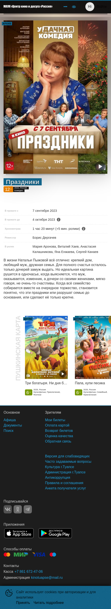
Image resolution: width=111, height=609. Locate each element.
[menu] (62, 7)
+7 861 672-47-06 (28, 571)
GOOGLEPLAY (55, 533)
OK (18, 509)
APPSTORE (19, 533)
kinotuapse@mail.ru (47, 577)
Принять (23, 603)
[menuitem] (65, 7)
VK (8, 509)
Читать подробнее (49, 603)
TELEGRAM (28, 509)
